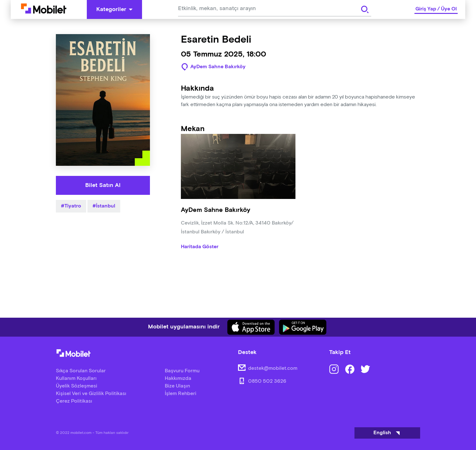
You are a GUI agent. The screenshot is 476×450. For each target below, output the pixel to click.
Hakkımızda (178, 378)
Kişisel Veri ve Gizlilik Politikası (91, 393)
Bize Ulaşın (177, 386)
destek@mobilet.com (272, 368)
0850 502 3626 (267, 381)
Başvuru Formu (182, 371)
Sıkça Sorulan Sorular (81, 371)
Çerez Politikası (74, 401)
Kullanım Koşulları (76, 378)
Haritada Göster (199, 247)
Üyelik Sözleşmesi (76, 386)
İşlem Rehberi (180, 393)
